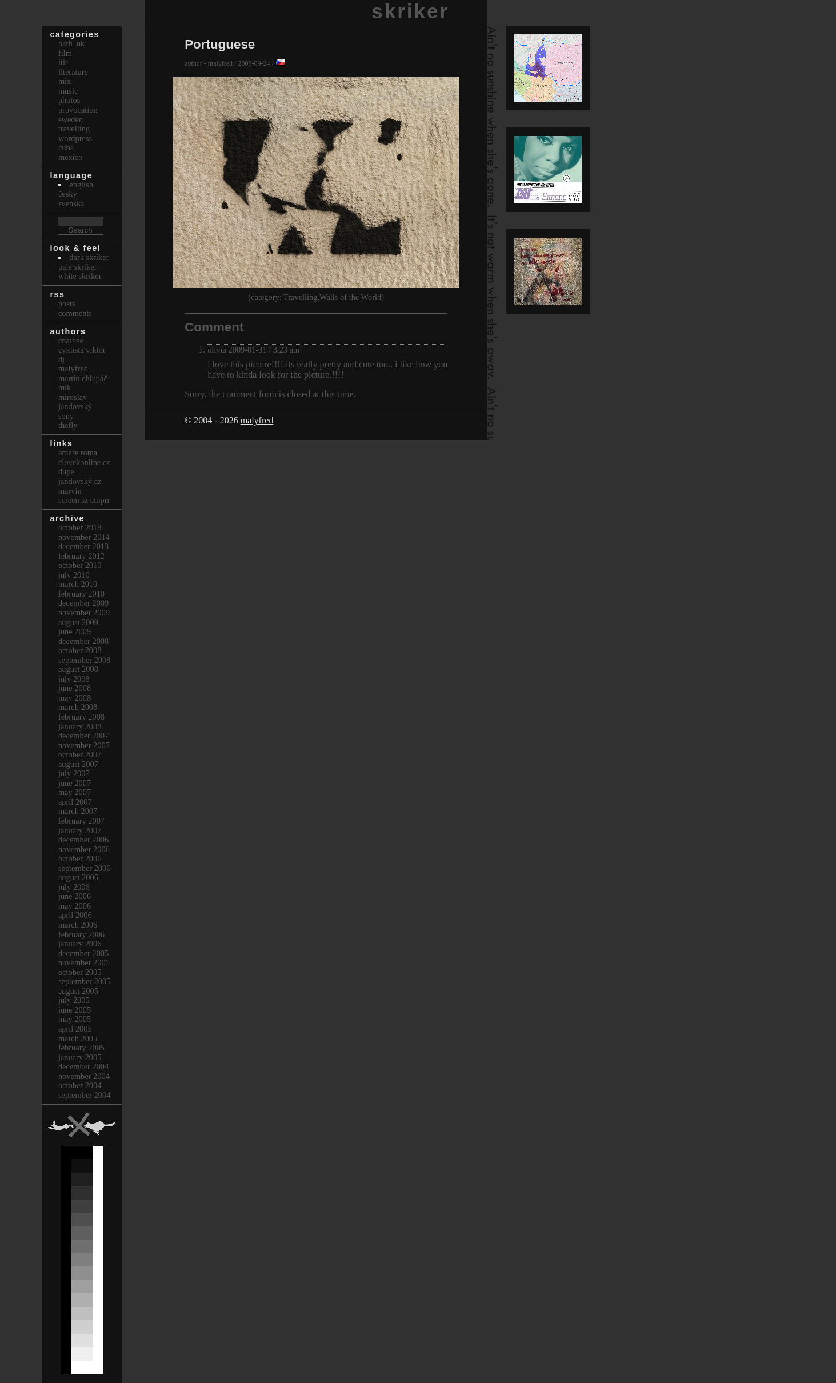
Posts (66, 303)
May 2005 (74, 1019)
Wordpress (75, 138)
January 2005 (80, 1057)
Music (68, 90)
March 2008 (77, 707)
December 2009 (83, 602)
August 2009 (78, 622)
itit (62, 62)
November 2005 (84, 962)
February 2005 (81, 1047)
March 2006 (77, 924)
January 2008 (80, 726)
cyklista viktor (82, 349)
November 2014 (84, 537)
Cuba (66, 147)
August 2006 (78, 877)
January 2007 (80, 830)
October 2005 (80, 972)
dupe (66, 471)
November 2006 (84, 849)
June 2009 (74, 631)
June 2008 (74, 688)
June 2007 (74, 783)
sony (66, 416)
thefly (68, 425)
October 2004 (80, 1085)
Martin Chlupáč (82, 378)
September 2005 (84, 981)
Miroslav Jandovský (75, 402)
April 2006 (75, 915)
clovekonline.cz (84, 462)
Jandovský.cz (80, 481)
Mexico (70, 157)
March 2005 (77, 1038)
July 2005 (74, 1000)
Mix (64, 81)
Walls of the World (350, 297)
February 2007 (81, 820)
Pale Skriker (77, 266)
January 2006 (80, 943)
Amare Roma (77, 452)
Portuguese (220, 44)
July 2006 (74, 887)
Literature (73, 72)
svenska (71, 203)
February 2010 (81, 593)
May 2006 (74, 905)
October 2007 (80, 754)
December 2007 (83, 735)
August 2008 (78, 669)
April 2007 (75, 801)
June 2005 (74, 1009)
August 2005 (78, 991)
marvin (70, 490)
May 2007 (74, 792)
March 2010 (77, 584)
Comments (75, 313)
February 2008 (81, 716)
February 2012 (81, 556)
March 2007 (77, 811)
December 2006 (83, 839)
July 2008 (74, 678)
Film (65, 53)
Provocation (78, 109)
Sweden (70, 119)
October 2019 (80, 527)
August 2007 (78, 764)
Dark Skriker (89, 257)
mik (64, 387)
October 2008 (80, 650)
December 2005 (83, 953)
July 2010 (74, 574)
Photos (69, 100)
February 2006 (81, 934)
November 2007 (84, 745)
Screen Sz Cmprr (84, 500)
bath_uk (71, 43)
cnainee (70, 340)
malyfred (257, 420)
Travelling (300, 297)
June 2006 (74, 896)
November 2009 (84, 612)
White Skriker (80, 276)
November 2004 (84, 1076)
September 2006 (84, 868)
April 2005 (75, 1028)
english (81, 184)
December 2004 (83, 1066)
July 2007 (74, 773)
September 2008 (84, 660)
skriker (410, 11)
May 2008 (74, 697)
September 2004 (84, 1095)
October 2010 (80, 565)
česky (67, 193)
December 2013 (83, 546)
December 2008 (83, 641)
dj (61, 359)
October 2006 (80, 858)
